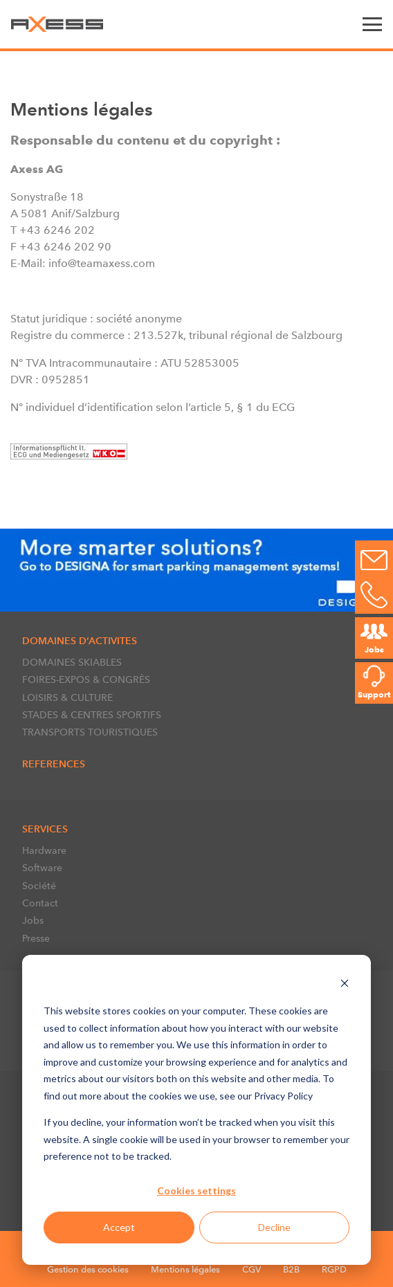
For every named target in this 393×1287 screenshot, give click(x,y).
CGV (251, 1269)
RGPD (334, 1269)
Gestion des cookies (88, 1269)
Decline (274, 1227)
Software (42, 867)
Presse (36, 938)
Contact (40, 903)
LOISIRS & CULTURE (67, 697)
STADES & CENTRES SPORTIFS (91, 715)
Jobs (33, 920)
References (53, 764)
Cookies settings (196, 1190)
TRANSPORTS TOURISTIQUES (90, 732)
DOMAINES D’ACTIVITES (79, 641)
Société (39, 885)
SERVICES (45, 829)
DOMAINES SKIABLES (72, 662)
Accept (119, 1227)
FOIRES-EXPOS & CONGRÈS (86, 679)
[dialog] (196, 1110)
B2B (291, 1269)
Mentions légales (185, 1269)
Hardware (44, 850)
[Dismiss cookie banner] (344, 985)
